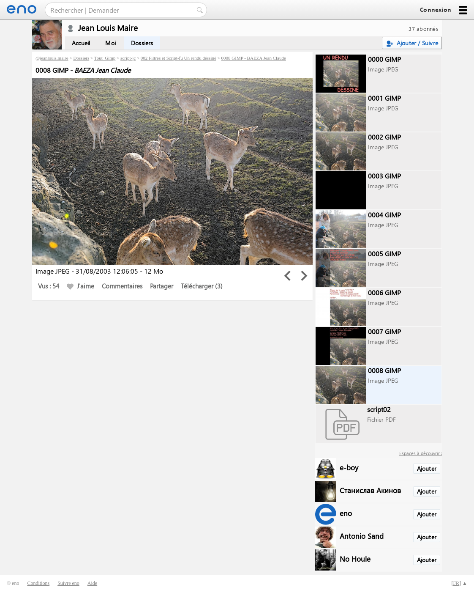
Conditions (38, 583)
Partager (161, 286)
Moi (110, 43)
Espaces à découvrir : (420, 453)
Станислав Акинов (370, 490)
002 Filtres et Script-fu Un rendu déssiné (178, 57)
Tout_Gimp (105, 57)
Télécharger (197, 286)
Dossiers (142, 43)
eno (346, 513)
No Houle (355, 558)
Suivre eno (68, 583)
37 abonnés (424, 28)
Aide (92, 583)
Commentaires (122, 286)
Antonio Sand (362, 536)
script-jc (128, 57)
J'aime (80, 286)
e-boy (349, 467)
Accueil (81, 43)
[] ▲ (459, 583)
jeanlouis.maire (54, 57)
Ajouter (426, 468)
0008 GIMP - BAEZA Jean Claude (253, 57)
